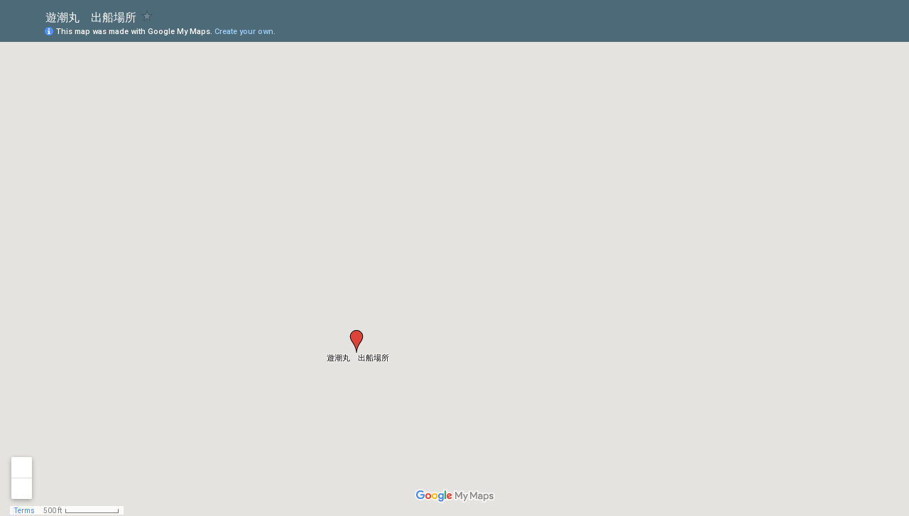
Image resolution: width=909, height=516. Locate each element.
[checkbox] (147, 16)
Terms (24, 511)
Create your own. (245, 31)
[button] (356, 341)
